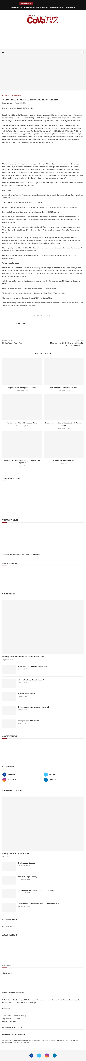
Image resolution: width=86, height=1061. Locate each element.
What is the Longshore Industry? (31, 680)
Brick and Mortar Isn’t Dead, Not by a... (64, 388)
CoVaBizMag (8, 103)
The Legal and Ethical (26, 693)
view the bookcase (33, 554)
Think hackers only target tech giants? (33, 707)
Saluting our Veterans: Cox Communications (36, 890)
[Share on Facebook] (49, 315)
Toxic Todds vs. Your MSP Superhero (32, 666)
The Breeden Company (27, 863)
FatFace (5, 207)
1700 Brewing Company (27, 877)
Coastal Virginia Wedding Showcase (36, 7)
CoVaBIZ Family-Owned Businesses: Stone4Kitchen (38, 904)
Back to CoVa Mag (16, 7)
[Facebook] (22, 775)
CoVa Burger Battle (57, 7)
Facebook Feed (7, 926)
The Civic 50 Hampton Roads (64, 460)
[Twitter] (64, 775)
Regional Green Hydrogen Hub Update (22, 388)
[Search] (78, 52)
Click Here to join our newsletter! (13, 1034)
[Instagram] (22, 780)
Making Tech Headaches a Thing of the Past (23, 656)
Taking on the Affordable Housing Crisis (22, 423)
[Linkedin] (64, 780)
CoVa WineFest (70, 7)
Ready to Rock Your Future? (29, 721)
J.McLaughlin (7, 202)
